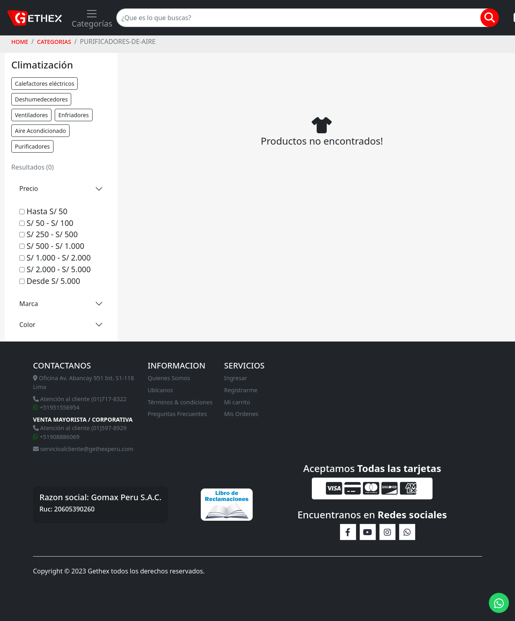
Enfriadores (73, 115)
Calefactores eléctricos (44, 83)
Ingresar (235, 378)
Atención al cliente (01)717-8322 (79, 399)
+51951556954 (56, 407)
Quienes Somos (169, 378)
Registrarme (241, 390)
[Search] (302, 17)
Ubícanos (160, 390)
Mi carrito (237, 402)
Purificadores (32, 146)
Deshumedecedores (41, 99)
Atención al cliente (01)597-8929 (79, 428)
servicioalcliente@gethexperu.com (83, 449)
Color (27, 324)
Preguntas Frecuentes (177, 414)
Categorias (54, 42)
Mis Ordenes (241, 414)
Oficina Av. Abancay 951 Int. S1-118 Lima (83, 382)
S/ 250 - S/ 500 (48, 234)
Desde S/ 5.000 (49, 280)
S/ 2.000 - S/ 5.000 (55, 269)
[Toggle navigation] (92, 18)
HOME (19, 42)
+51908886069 (56, 437)
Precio (28, 188)
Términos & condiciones (180, 402)
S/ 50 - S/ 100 (46, 222)
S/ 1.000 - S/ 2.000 (55, 257)
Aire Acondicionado (40, 131)
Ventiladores (31, 115)
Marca (28, 303)
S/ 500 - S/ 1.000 (51, 245)
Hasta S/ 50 (43, 211)
